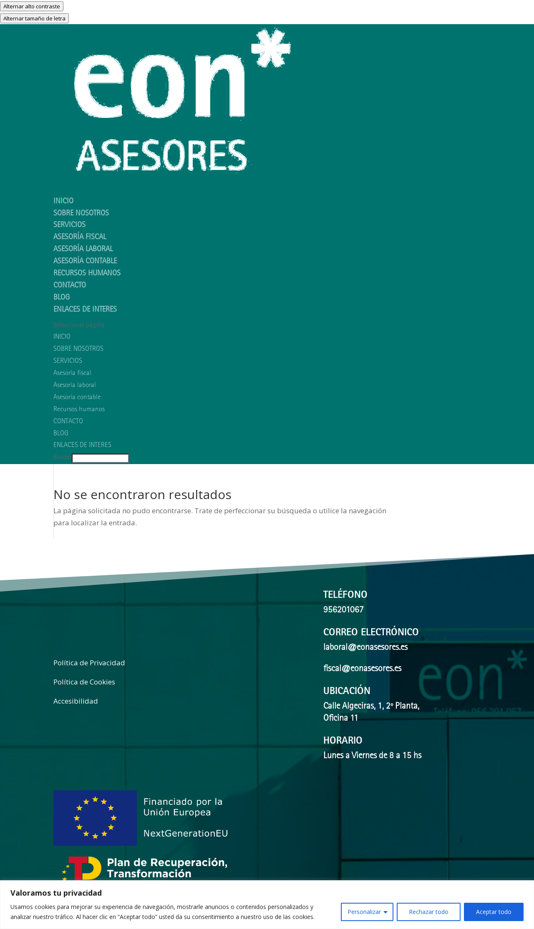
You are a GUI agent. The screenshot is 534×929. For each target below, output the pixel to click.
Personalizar (364, 912)
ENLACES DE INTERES (85, 310)
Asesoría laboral (83, 250)
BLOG (60, 433)
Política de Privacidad (89, 662)
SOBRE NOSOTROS (78, 349)
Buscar (62, 457)
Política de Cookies (84, 682)
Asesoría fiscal (79, 238)
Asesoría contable (85, 262)
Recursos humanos (87, 274)
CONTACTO (69, 286)
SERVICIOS (67, 361)
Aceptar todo (493, 912)
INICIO (62, 337)
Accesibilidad (75, 701)
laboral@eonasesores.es (365, 648)
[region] (267, 904)
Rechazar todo (428, 912)
